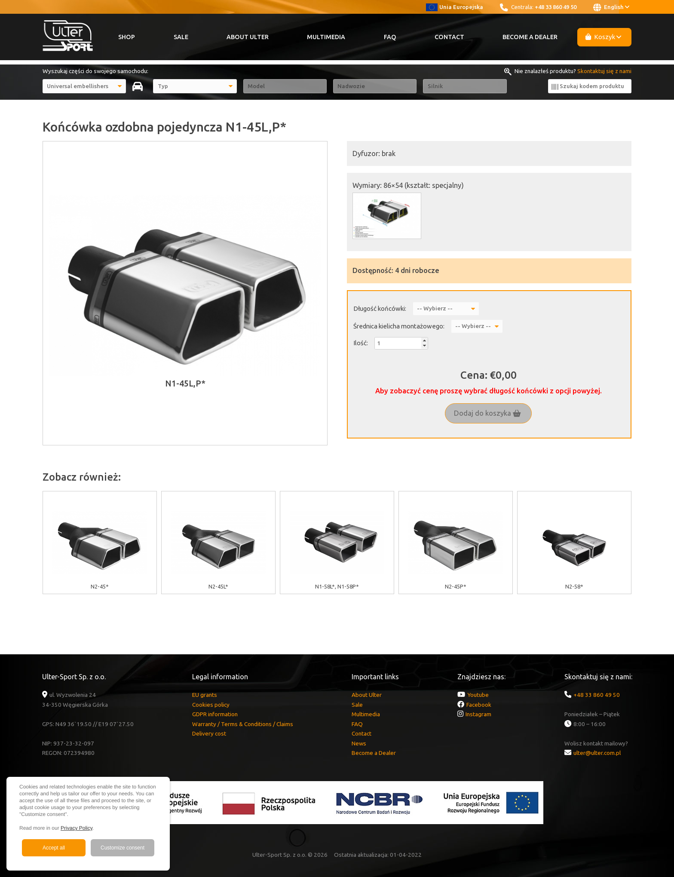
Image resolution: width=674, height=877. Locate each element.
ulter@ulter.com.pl (597, 752)
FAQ (390, 37)
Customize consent (122, 848)
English (611, 7)
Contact (449, 37)
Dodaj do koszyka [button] (487, 413)
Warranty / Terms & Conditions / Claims (242, 724)
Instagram (478, 714)
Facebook (478, 704)
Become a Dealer (530, 37)
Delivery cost (209, 733)
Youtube (478, 694)
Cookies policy (211, 704)
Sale (181, 37)
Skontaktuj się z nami (604, 70)
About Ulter (248, 37)
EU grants (204, 694)
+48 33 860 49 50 (555, 7)
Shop (126, 37)
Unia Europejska (454, 7)
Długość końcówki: (379, 308)
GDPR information (215, 714)
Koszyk (603, 36)
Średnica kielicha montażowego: (398, 326)
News (359, 743)
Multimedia (326, 37)
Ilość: (360, 343)
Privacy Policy (76, 828)
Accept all (54, 848)
